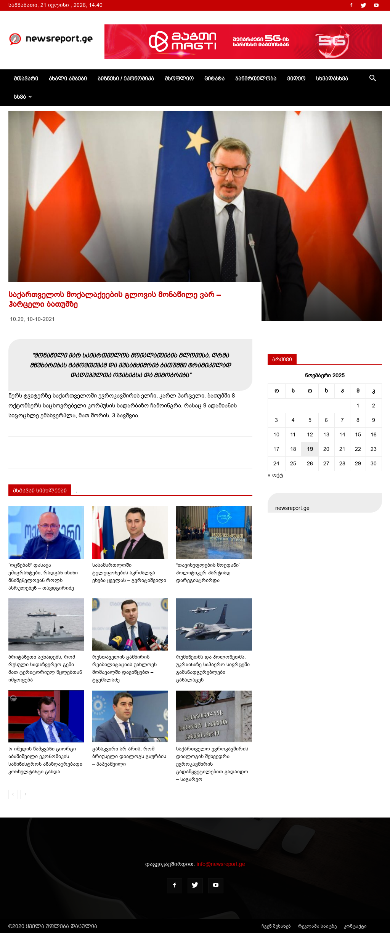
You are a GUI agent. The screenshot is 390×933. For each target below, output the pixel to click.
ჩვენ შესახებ (276, 926)
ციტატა (214, 78)
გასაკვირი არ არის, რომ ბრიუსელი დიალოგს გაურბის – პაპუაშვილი (129, 756)
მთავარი (26, 78)
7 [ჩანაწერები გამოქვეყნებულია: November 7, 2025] (342, 420)
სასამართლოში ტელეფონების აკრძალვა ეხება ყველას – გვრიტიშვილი (129, 573)
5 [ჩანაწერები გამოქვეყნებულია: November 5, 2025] (309, 420)
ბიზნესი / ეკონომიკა (126, 78)
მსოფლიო (179, 78)
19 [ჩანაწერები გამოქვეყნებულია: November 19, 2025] (310, 449)
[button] (373, 79)
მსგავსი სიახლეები (40, 490)
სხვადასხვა (332, 78)
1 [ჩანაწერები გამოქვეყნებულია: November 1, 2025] (358, 405)
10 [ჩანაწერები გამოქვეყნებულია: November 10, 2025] (276, 434)
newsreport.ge (292, 508)
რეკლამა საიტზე (317, 926)
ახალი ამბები (68, 78)
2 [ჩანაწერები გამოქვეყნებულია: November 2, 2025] (373, 405)
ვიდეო (296, 78)
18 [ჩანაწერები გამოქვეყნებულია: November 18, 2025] (293, 449)
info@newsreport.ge (221, 864)
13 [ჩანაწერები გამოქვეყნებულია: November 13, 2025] (326, 434)
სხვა (23, 97)
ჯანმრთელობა (255, 78)
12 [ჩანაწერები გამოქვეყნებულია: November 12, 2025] (310, 434)
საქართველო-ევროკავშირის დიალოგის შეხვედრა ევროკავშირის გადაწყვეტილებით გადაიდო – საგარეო (212, 763)
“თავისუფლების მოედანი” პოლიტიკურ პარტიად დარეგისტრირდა (208, 573)
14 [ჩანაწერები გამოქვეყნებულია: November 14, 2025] (342, 434)
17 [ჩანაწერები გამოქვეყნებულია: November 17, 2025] (276, 449)
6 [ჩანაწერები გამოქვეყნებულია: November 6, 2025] (326, 420)
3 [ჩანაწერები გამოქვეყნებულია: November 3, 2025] (276, 420)
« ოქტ (275, 475)
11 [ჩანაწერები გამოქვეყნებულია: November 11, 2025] (293, 434)
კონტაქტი (355, 926)
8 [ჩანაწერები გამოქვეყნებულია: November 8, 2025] (358, 420)
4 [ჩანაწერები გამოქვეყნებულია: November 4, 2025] (293, 420)
